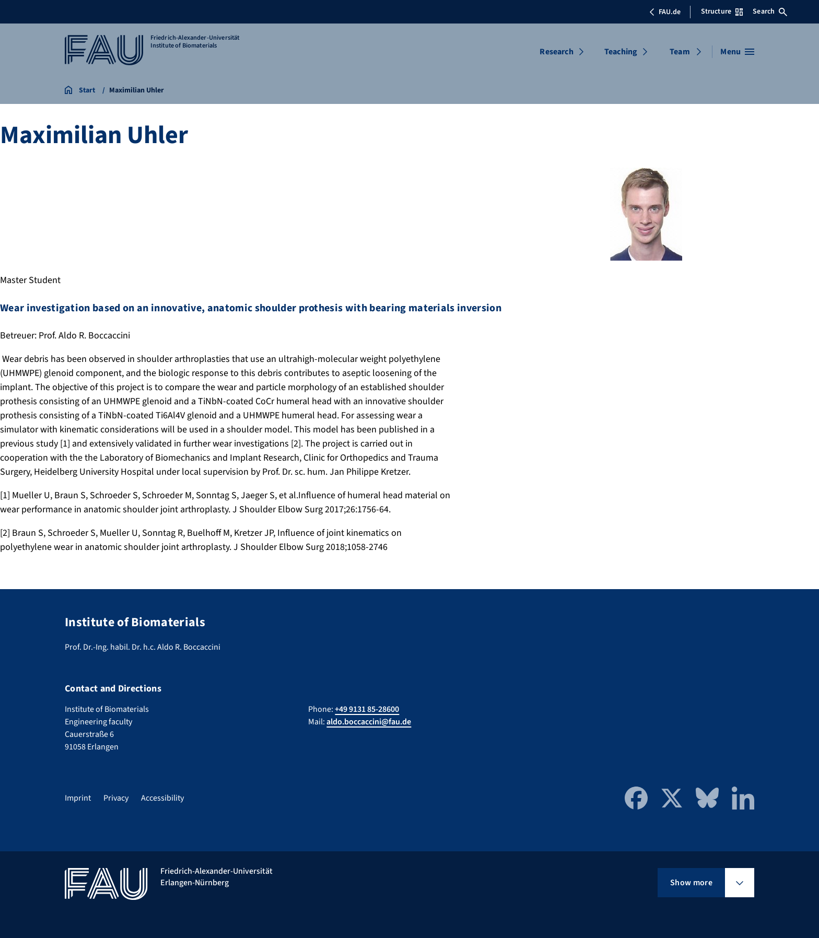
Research (556, 51)
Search (770, 11)
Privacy (115, 798)
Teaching (620, 51)
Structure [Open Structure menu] (722, 11)
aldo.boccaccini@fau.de (368, 722)
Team (680, 51)
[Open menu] (737, 51)
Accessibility (162, 798)
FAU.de (665, 12)
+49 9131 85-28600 (367, 709)
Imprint (78, 798)
